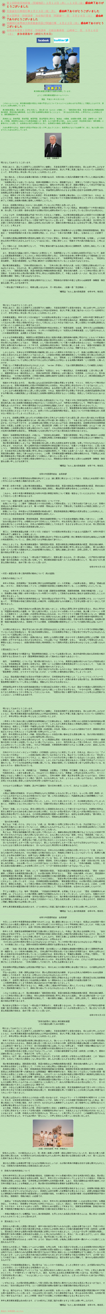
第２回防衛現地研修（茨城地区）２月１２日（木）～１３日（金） (46, 3)
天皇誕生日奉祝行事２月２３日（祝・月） (31, 11)
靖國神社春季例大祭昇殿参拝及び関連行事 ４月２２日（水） (43, 23)
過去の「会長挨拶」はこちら (12, 1311)
